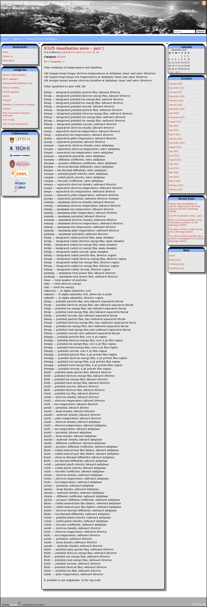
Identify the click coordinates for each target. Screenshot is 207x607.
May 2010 (174, 172)
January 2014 (175, 138)
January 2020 (175, 83)
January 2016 (175, 104)
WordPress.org (176, 268)
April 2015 (174, 113)
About (5, 52)
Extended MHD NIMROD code (17, 83)
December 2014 (177, 117)
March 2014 (175, 134)
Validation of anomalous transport (18, 104)
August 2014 (175, 121)
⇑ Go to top (199, 604)
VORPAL (6, 108)
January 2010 (175, 189)
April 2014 (174, 130)
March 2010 (175, 181)
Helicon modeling (10, 87)
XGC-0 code (8, 119)
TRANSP (6, 100)
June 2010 (174, 168)
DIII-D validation (10, 79)
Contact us (7, 56)
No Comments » (54, 61)
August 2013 (175, 147)
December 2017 (177, 88)
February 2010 (176, 185)
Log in (196, 3)
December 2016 (177, 96)
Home (5, 39)
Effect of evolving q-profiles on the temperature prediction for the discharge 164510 (185, 222)
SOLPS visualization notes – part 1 (74, 48)
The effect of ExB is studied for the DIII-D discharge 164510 (185, 230)
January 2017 (175, 92)
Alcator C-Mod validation (14, 75)
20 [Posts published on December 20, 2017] (176, 65)
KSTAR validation (10, 92)
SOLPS (6, 96)
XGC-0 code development (15, 124)
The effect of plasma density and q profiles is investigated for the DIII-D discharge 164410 (186, 238)
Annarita (13, 605)
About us (17, 39)
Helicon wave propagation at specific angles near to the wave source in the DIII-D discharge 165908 (184, 208)
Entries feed (175, 260)
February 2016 (176, 100)
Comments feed (177, 264)
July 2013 (173, 151)
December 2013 (177, 143)
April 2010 (174, 177)
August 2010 (175, 159)
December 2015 (177, 109)
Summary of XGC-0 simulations (41, 39)
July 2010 (173, 164)
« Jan (171, 72)
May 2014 (174, 126)
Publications (8, 60)
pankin (64, 52)
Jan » (178, 72)
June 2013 (174, 155)
